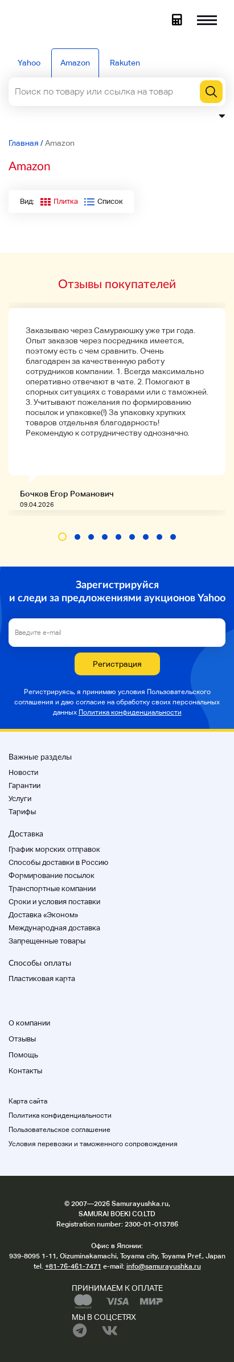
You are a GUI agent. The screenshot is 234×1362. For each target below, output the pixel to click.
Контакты (25, 1070)
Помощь (23, 1055)
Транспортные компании (52, 888)
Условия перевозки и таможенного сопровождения (93, 1144)
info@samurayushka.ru (163, 1266)
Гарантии (24, 785)
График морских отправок (54, 849)
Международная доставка (54, 928)
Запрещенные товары (47, 941)
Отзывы (22, 1039)
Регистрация (117, 663)
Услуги (20, 798)
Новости (23, 772)
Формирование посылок (52, 875)
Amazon (75, 62)
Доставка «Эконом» (43, 914)
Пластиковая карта (42, 978)
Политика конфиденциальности (130, 712)
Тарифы (22, 811)
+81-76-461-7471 (73, 1266)
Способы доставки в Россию (58, 862)
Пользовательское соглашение (59, 1130)
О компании (29, 1023)
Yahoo (29, 62)
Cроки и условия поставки (54, 901)
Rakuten (125, 62)
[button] (62, 537)
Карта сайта (28, 1101)
